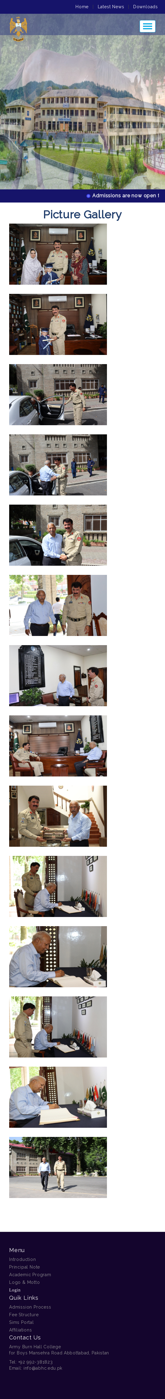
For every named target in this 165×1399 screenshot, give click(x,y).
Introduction (22, 1259)
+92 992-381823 (35, 1362)
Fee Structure (23, 1314)
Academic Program (30, 1274)
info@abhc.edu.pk (43, 1368)
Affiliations (20, 1330)
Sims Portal (21, 1322)
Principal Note (24, 1267)
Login (14, 1290)
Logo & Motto (24, 1282)
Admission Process (30, 1307)
